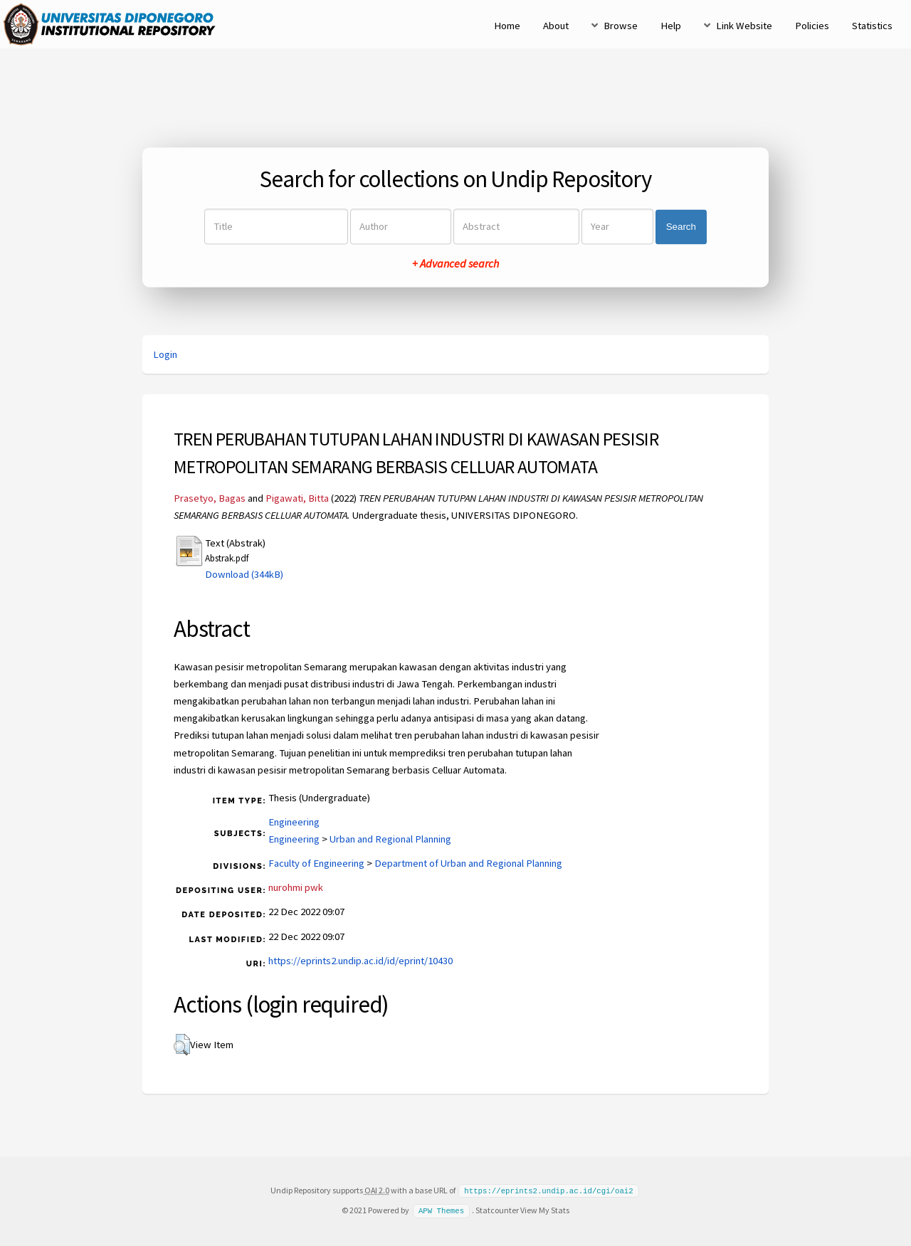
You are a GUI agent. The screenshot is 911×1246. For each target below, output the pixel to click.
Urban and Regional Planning (390, 839)
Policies (812, 25)
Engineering (294, 821)
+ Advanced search (455, 264)
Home (507, 25)
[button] (182, 1044)
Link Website (744, 25)
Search (681, 226)
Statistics (872, 25)
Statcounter (497, 1209)
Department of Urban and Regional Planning (468, 863)
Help (670, 25)
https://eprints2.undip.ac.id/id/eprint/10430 (360, 960)
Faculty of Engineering (316, 863)
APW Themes (441, 1210)
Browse (621, 25)
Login (165, 354)
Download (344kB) (244, 574)
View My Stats (544, 1209)
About (556, 25)
